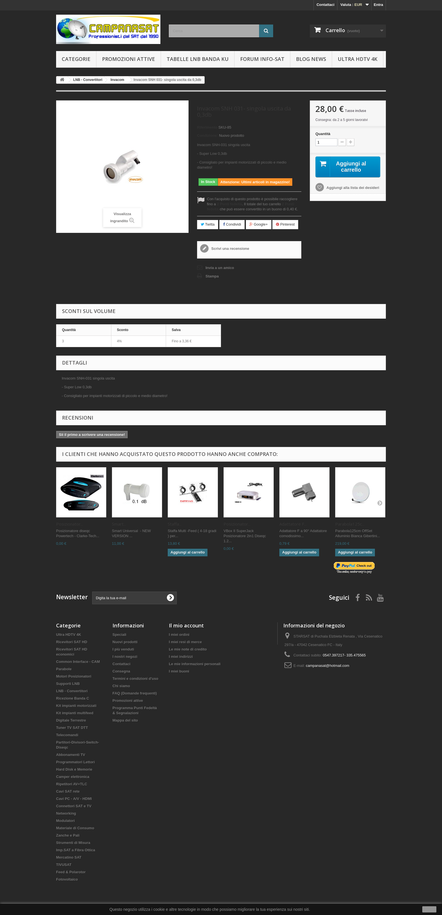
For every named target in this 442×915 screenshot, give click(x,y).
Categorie (76, 59)
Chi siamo (121, 686)
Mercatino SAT (68, 857)
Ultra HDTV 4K (357, 59)
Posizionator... (69, 524)
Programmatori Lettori (75, 762)
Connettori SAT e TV (73, 806)
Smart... (119, 524)
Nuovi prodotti (125, 642)
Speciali (119, 634)
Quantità (322, 134)
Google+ (258, 224)
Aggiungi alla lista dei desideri (352, 188)
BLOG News (311, 59)
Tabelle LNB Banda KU (198, 59)
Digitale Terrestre (71, 720)
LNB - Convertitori (72, 691)
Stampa (212, 276)
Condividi (232, 224)
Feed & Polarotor (71, 872)
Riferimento (207, 127)
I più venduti (123, 649)
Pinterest (285, 224)
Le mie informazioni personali (194, 664)
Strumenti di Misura (73, 843)
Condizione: (207, 135)
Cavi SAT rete (68, 791)
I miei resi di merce (185, 642)
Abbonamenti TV (70, 755)
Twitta (208, 224)
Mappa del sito (125, 720)
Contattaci (326, 5)
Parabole (64, 669)
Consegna (121, 671)
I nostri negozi (124, 656)
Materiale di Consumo (75, 828)
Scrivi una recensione (229, 248)
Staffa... (175, 524)
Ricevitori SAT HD (71, 642)
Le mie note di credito (188, 649)
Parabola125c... (349, 524)
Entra (378, 5)
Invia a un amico (219, 268)
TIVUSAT (64, 865)
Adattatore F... (293, 524)
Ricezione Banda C (72, 698)
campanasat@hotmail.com (327, 665)
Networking (66, 813)
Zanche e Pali (67, 835)
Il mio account (186, 625)
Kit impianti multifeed (74, 713)
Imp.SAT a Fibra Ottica (75, 850)
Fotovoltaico (67, 879)
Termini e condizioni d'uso (135, 678)
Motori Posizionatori (73, 676)
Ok (429, 909)
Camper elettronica (72, 777)
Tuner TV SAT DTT (72, 728)
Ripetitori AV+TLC (71, 784)
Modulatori (65, 821)
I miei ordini (179, 634)
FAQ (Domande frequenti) (134, 693)
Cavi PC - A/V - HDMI (74, 799)
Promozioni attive (128, 59)
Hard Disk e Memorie (74, 769)
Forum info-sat (262, 59)
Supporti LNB (68, 684)
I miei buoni (179, 671)
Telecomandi (67, 735)
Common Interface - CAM (78, 662)
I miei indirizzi (181, 656)
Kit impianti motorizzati (76, 706)
